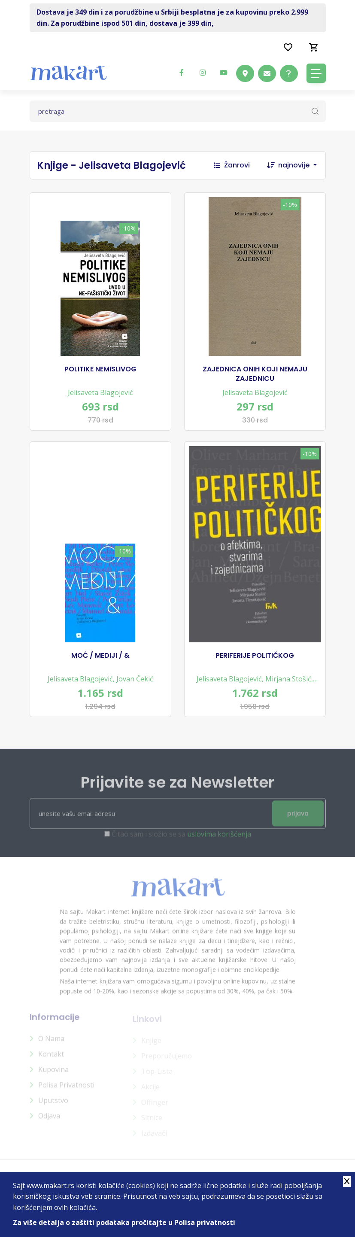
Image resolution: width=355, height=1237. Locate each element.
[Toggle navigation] (316, 73)
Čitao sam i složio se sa (181, 838)
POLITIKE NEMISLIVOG (100, 369)
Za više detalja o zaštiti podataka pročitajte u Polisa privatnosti (124, 1222)
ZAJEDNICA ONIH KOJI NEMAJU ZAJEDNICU (255, 374)
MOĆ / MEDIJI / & (100, 655)
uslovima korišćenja (219, 838)
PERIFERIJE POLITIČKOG (254, 655)
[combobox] (301, 165)
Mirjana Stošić (288, 679)
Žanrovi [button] (232, 165)
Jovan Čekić (134, 679)
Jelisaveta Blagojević (100, 392)
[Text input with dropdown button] (178, 111)
